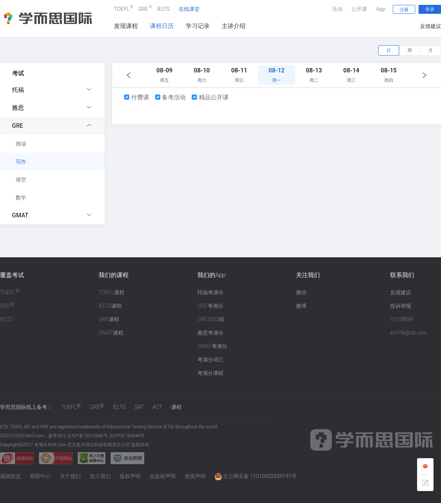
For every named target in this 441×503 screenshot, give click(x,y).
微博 (301, 306)
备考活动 (170, 97)
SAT (139, 407)
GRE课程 (109, 319)
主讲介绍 (234, 26)
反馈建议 (430, 26)
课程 (176, 407)
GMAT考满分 (212, 346)
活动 (337, 9)
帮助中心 (40, 476)
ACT (157, 407)
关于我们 (70, 476)
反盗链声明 (162, 476)
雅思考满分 (210, 333)
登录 (429, 9)
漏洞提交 (10, 476)
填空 (21, 180)
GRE (143, 8)
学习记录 (198, 26)
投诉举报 (400, 306)
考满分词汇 (210, 360)
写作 (21, 162)
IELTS (163, 9)
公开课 (359, 9)
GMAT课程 (111, 333)
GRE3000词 (210, 319)
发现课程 (126, 26)
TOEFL (121, 8)
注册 (404, 9)
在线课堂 (189, 9)
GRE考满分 (210, 306)
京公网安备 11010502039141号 (256, 476)
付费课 (136, 97)
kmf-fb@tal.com (408, 333)
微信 (301, 292)
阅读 (21, 144)
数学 (21, 198)
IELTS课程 (110, 306)
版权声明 (130, 476)
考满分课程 (210, 373)
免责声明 (195, 476)
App (380, 9)
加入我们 (100, 476)
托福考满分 (210, 292)
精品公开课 (210, 97)
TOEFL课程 (111, 292)
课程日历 (162, 26)
